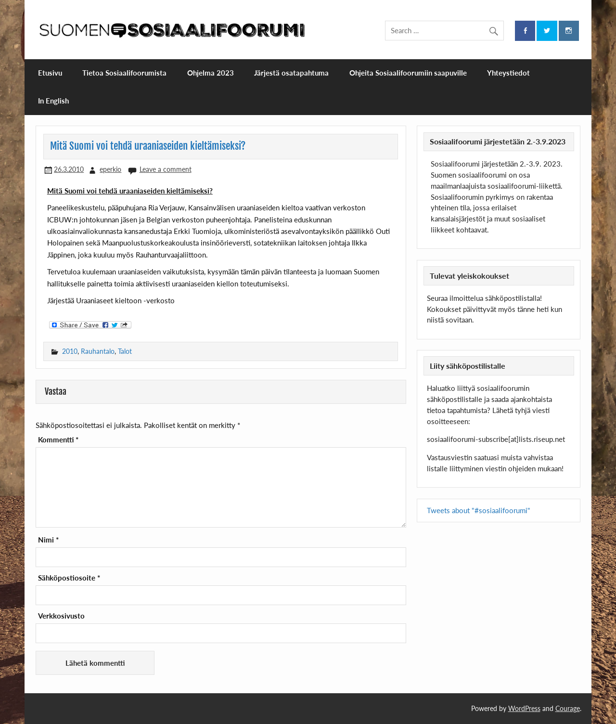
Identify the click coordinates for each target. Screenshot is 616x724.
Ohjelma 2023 (210, 72)
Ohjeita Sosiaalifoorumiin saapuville (408, 72)
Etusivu (50, 72)
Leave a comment (166, 169)
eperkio (110, 169)
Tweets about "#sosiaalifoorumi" (478, 510)
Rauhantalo (98, 351)
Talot (125, 351)
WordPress (524, 708)
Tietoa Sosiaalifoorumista (124, 72)
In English (53, 100)
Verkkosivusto (61, 616)
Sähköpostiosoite (69, 578)
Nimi (48, 539)
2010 (69, 351)
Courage (567, 708)
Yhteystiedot (508, 72)
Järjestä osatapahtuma (291, 72)
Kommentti (58, 439)
